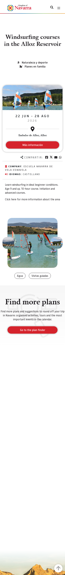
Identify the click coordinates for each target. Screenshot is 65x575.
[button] (8, 243)
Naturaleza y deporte (35, 62)
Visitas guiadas (40, 275)
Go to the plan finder (32, 330)
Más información (32, 145)
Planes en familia (35, 66)
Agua (20, 275)
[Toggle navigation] (58, 8)
